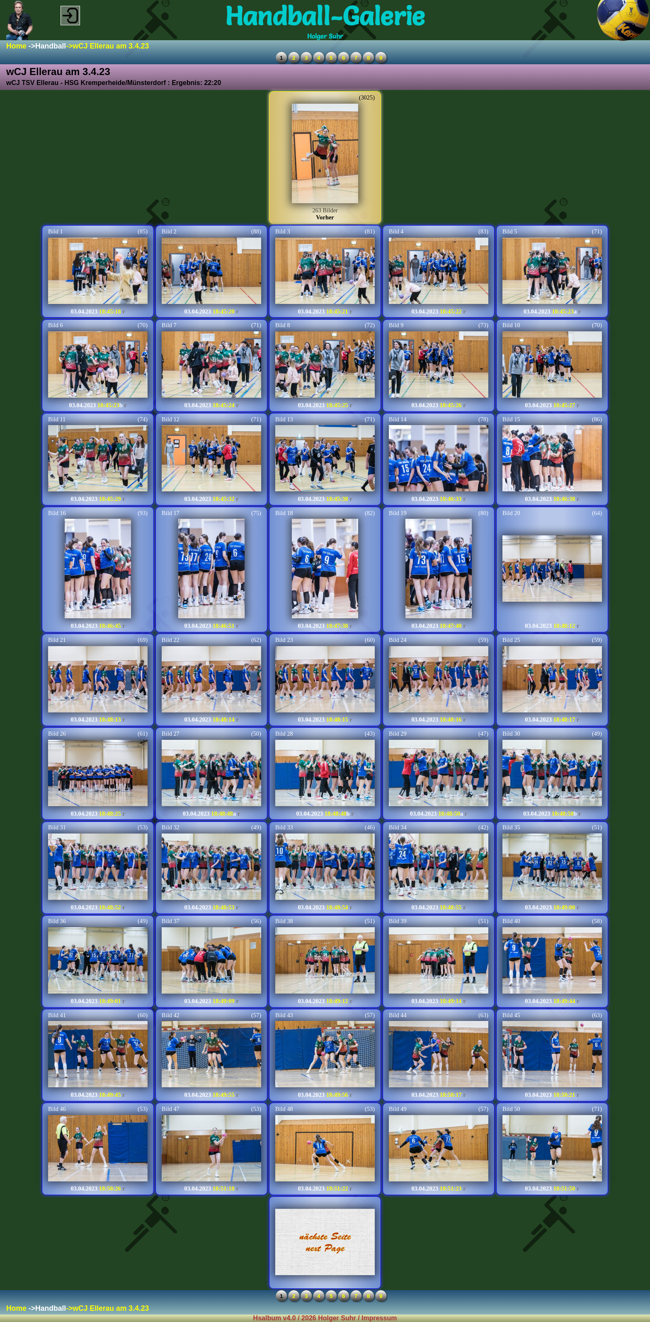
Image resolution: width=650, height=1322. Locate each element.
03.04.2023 (83, 311)
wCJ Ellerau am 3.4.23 (111, 46)
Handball (50, 46)
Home (16, 46)
